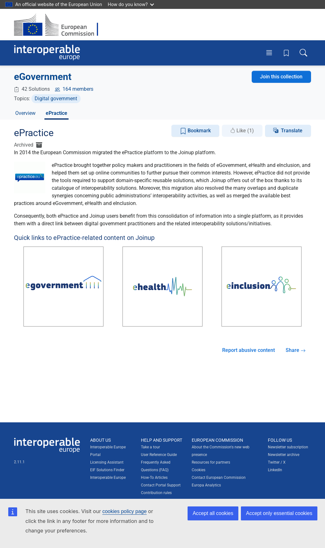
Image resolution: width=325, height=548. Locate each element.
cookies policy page (124, 511)
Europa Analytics (206, 485)
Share (296, 350)
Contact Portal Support (161, 485)
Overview (25, 113)
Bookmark (195, 131)
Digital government (56, 99)
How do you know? (131, 4)
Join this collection (281, 77)
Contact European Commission (219, 477)
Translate (291, 131)
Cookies (198, 470)
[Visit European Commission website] (59, 24)
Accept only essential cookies (279, 513)
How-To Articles (154, 477)
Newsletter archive (283, 454)
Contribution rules (156, 493)
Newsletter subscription (288, 447)
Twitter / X (277, 462)
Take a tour (150, 447)
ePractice (56, 113)
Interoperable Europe (108, 477)
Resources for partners (211, 462)
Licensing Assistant (106, 462)
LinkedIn (275, 470)
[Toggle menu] (269, 52)
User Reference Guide (159, 454)
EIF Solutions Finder (107, 470)
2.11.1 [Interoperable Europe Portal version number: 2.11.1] (19, 462)
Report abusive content (248, 350)
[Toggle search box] (303, 52)
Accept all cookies (213, 513)
